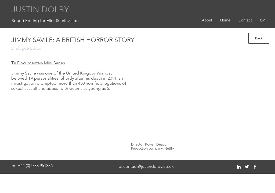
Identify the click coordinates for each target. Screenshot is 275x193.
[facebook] (255, 166)
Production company (147, 148)
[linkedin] (238, 166)
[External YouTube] (195, 97)
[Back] (258, 38)
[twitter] (246, 166)
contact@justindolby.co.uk (148, 166)
